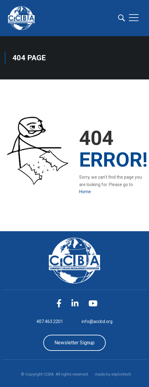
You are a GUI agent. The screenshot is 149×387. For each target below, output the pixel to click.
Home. (85, 191)
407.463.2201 (49, 321)
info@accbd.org (97, 321)
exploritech (121, 374)
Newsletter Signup (74, 343)
